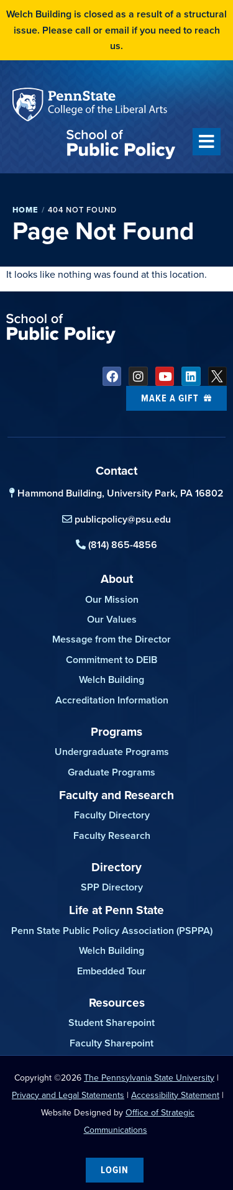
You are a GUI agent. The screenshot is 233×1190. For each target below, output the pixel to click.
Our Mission (112, 599)
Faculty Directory (112, 815)
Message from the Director (111, 639)
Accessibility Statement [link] (175, 1095)
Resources (117, 1002)
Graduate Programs (111, 772)
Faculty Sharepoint (111, 1043)
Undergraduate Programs (112, 751)
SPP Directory (112, 887)
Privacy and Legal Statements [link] (68, 1095)
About (117, 578)
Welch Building (111, 679)
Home (25, 210)
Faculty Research (111, 835)
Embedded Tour (111, 971)
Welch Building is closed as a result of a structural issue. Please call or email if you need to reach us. (116, 30)
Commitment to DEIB (111, 659)
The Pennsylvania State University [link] (149, 1077)
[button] (207, 141)
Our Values (112, 619)
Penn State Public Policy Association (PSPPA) (111, 930)
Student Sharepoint (111, 1022)
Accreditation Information (111, 700)
